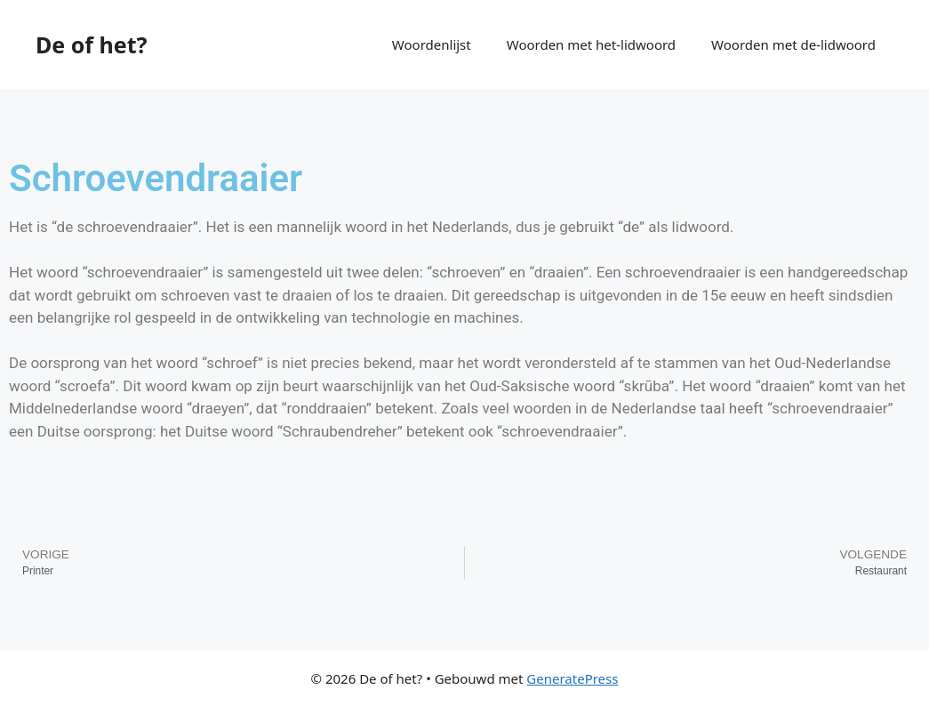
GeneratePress (572, 678)
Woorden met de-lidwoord (793, 44)
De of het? (91, 44)
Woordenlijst (431, 44)
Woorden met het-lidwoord (591, 44)
